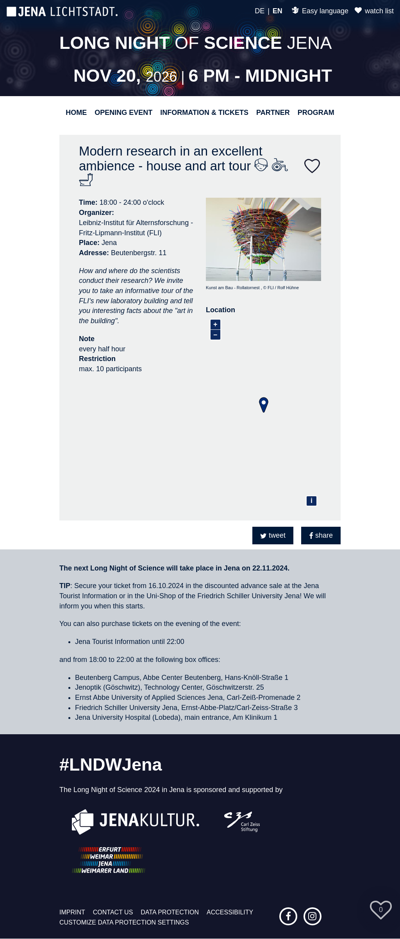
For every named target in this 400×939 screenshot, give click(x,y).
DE (259, 11)
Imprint (72, 912)
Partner (273, 112)
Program (316, 112)
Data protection (170, 912)
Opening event (123, 112)
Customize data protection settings (124, 922)
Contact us (113, 912)
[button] (272, 535)
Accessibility (230, 912)
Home (76, 112)
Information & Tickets (204, 112)
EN (277, 11)
